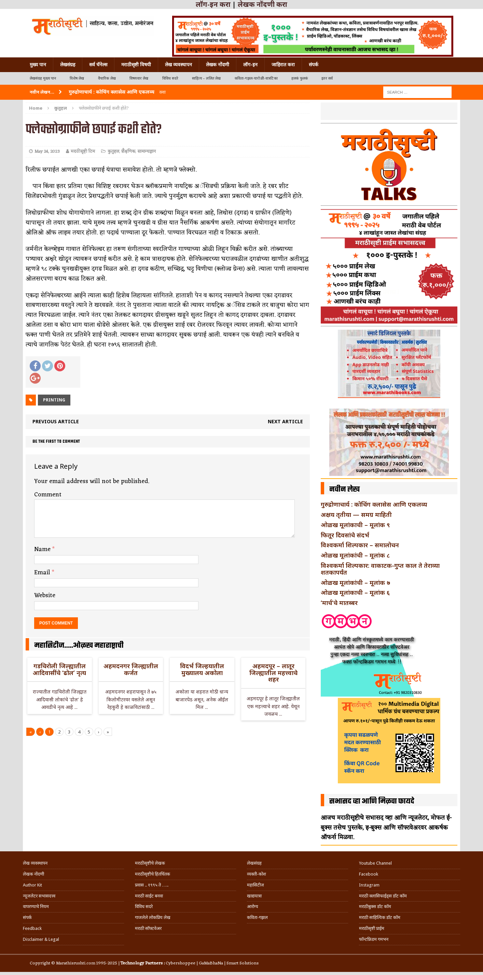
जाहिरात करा (283, 64)
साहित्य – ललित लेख (206, 78)
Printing (54, 400)
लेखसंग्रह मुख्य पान (43, 78)
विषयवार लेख (139, 78)
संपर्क (313, 64)
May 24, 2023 (47, 151)
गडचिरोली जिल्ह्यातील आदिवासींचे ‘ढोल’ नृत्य (59, 669)
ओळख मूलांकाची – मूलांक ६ (355, 592)
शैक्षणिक (128, 151)
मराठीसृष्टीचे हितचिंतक (152, 874)
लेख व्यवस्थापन (178, 64)
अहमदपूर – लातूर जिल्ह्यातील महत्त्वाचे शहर (273, 673)
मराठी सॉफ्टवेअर (148, 928)
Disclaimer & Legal (41, 939)
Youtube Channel (375, 863)
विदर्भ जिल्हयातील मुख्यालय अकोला (202, 669)
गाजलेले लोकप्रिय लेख (152, 917)
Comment (47, 494)
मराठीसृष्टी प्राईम (371, 928)
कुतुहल (113, 151)
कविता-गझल (257, 917)
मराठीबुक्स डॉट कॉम (375, 906)
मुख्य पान (38, 64)
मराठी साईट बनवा (149, 895)
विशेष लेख (77, 78)
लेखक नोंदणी (217, 64)
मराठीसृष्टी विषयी (136, 64)
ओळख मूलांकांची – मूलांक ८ (355, 555)
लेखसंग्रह (67, 64)
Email (43, 572)
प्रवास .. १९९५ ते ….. (151, 885)
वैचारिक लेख (107, 78)
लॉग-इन (250, 64)
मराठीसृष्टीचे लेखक (150, 863)
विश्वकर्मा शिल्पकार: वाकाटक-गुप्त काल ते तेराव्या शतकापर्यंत (380, 568)
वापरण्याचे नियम (36, 906)
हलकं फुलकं (299, 78)
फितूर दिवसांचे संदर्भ (345, 535)
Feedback (32, 928)
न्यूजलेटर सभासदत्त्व (39, 895)
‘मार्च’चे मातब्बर (339, 603)
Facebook (368, 874)
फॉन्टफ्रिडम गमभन (373, 939)
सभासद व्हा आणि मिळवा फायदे (371, 801)
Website (44, 595)
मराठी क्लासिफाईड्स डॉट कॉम (383, 895)
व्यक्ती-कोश (256, 874)
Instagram (369, 885)
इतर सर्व (327, 78)
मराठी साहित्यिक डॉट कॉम (379, 917)
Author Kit (32, 885)
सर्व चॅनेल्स (98, 64)
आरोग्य (252, 906)
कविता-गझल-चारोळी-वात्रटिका (256, 78)
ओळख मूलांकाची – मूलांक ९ (355, 525)
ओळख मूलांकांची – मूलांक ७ (355, 582)
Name (43, 549)
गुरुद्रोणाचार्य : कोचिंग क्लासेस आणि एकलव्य (374, 504)
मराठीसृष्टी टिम (83, 151)
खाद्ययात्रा (254, 895)
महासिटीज (255, 885)
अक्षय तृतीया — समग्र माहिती (356, 514)
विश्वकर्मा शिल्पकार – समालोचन (360, 545)
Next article (285, 421)
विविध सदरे (170, 78)
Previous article (55, 421)
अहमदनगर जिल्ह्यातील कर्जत (131, 669)
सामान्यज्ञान (146, 151)
